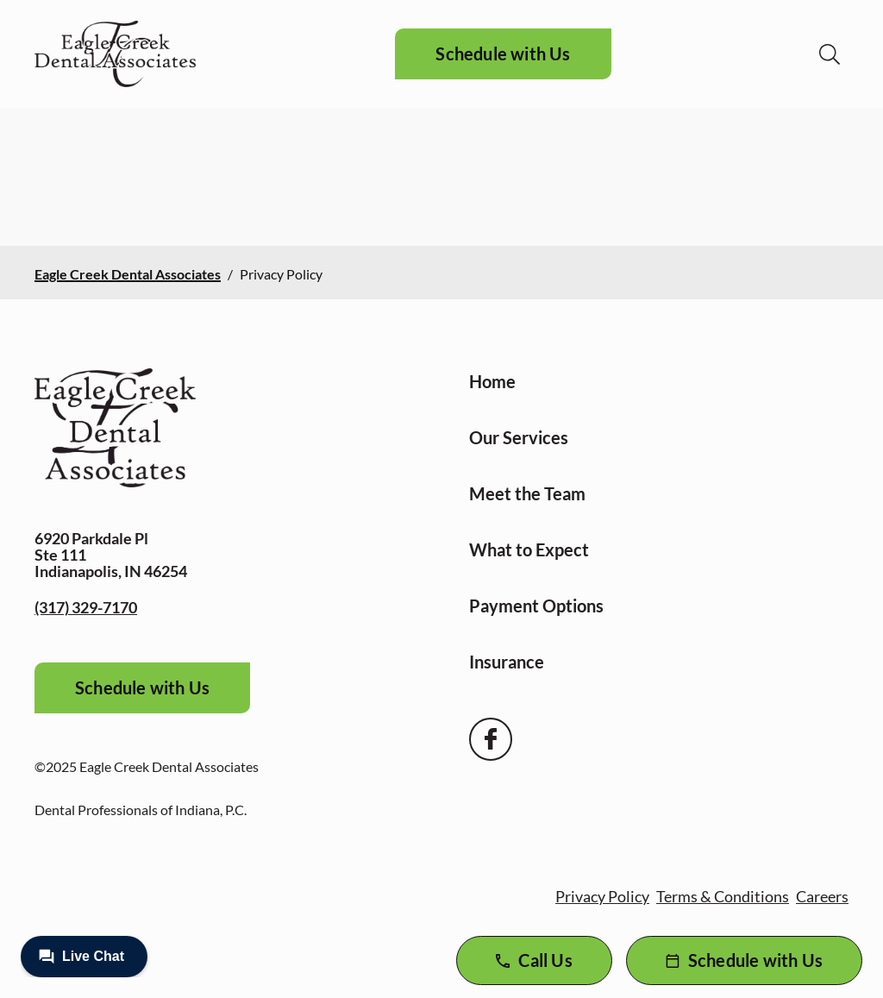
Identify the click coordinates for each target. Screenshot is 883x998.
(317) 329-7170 (85, 607)
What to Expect (529, 549)
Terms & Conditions (722, 896)
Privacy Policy (602, 896)
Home (492, 381)
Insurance (506, 661)
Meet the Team (527, 493)
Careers (822, 896)
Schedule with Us (502, 53)
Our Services (518, 437)
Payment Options (536, 605)
